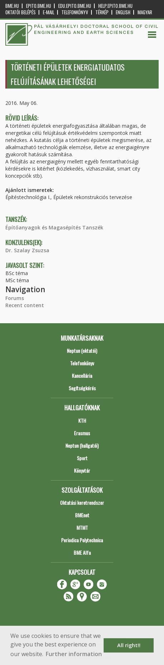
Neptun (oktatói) (82, 350)
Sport (82, 458)
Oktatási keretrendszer (82, 502)
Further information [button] (74, 654)
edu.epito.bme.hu (74, 6)
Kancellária (82, 375)
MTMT (82, 527)
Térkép (102, 12)
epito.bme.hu (38, 6)
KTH (82, 420)
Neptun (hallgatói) (82, 445)
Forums (14, 298)
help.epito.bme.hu (115, 6)
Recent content (24, 305)
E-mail (48, 12)
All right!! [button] (128, 645)
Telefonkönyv (74, 12)
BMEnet (82, 515)
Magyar (145, 12)
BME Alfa (82, 552)
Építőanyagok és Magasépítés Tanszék (54, 227)
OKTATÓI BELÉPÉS (20, 12)
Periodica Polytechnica (82, 540)
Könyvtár (82, 470)
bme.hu (12, 6)
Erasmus (82, 433)
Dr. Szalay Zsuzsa (27, 250)
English (123, 12)
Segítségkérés (82, 388)
